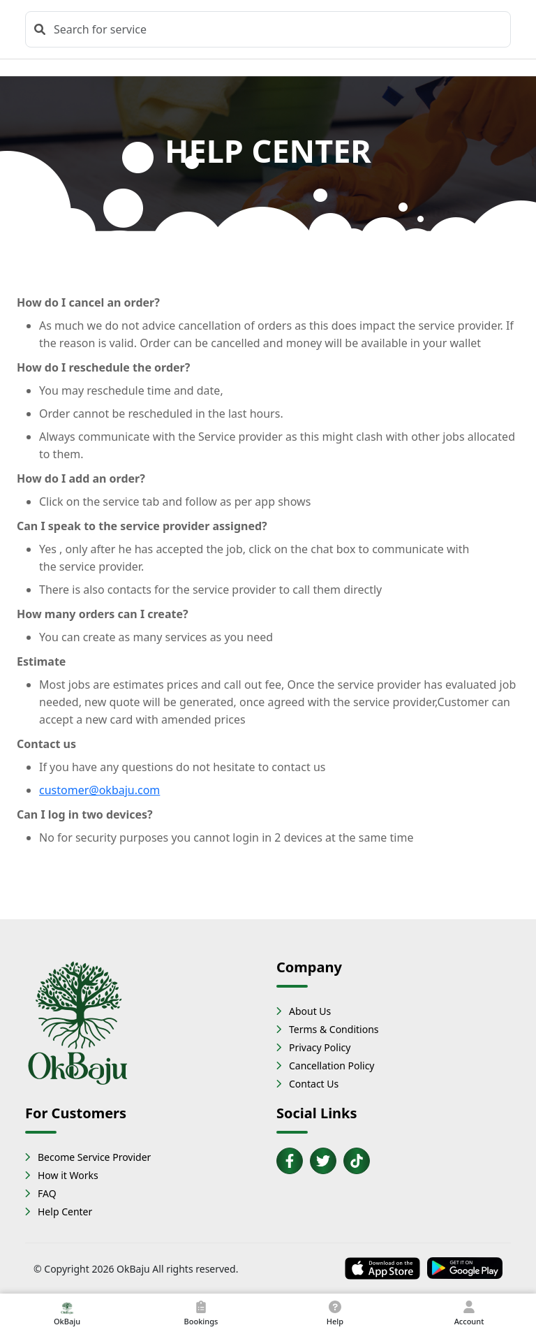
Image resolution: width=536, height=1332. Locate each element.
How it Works (68, 1175)
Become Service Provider (94, 1157)
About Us (310, 1011)
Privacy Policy (319, 1047)
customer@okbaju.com (99, 790)
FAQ (47, 1193)
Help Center (65, 1211)
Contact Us (313, 1083)
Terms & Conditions (334, 1029)
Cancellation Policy (332, 1065)
